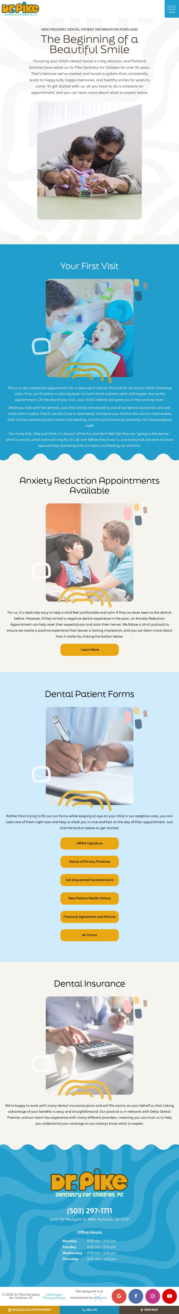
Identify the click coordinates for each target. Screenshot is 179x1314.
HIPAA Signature (89, 843)
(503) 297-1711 (89, 1211)
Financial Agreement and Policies (89, 917)
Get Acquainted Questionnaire (89, 880)
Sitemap (54, 1295)
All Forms (89, 935)
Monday (69, 1241)
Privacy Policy (53, 1298)
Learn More (89, 650)
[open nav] (172, 9)
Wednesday (72, 1253)
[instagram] (152, 1296)
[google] (119, 1296)
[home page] (20, 9)
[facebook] (136, 1296)
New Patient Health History (89, 898)
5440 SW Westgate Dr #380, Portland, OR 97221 (89, 1219)
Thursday (70, 1259)
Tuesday (69, 1247)
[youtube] (169, 1296)
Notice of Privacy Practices (89, 862)
